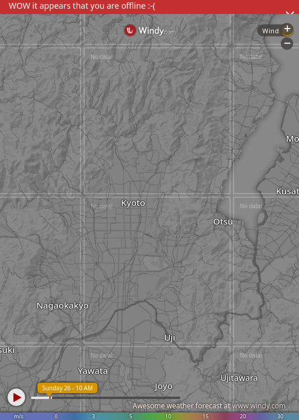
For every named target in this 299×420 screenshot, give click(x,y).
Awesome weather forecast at (209, 406)
